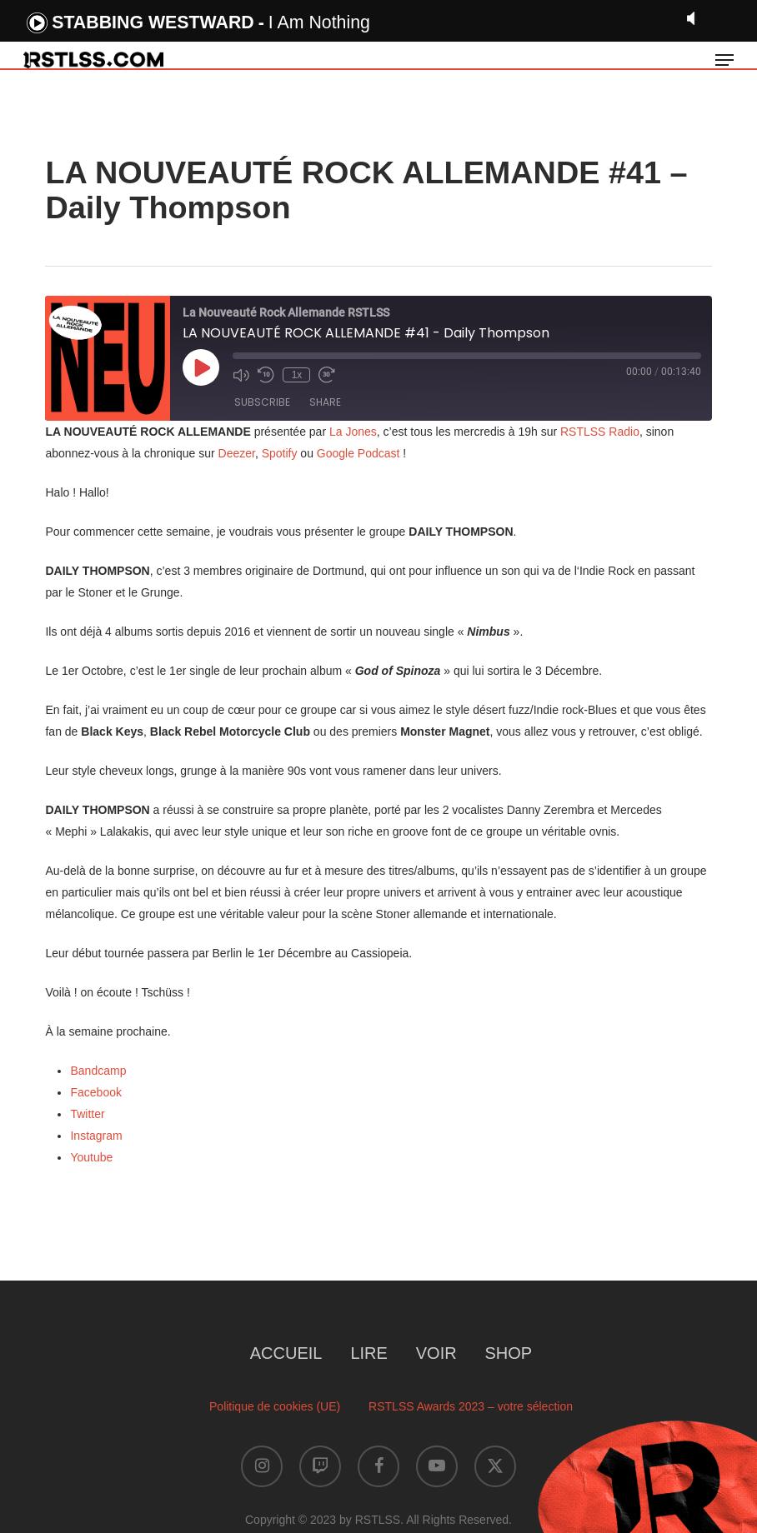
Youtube (91, 1157)
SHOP (509, 1353)
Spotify (280, 453)
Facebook (95, 1092)
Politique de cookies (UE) (274, 1406)
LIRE (368, 1353)
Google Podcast (358, 453)
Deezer (236, 453)
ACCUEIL (286, 1353)
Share (325, 402)
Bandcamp (98, 1070)
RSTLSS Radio (598, 431)
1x (297, 375)
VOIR (436, 1353)
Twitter (87, 1114)
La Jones (353, 431)
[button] (724, 60)
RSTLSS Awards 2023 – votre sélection (470, 1406)
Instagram (96, 1135)
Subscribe (262, 402)
